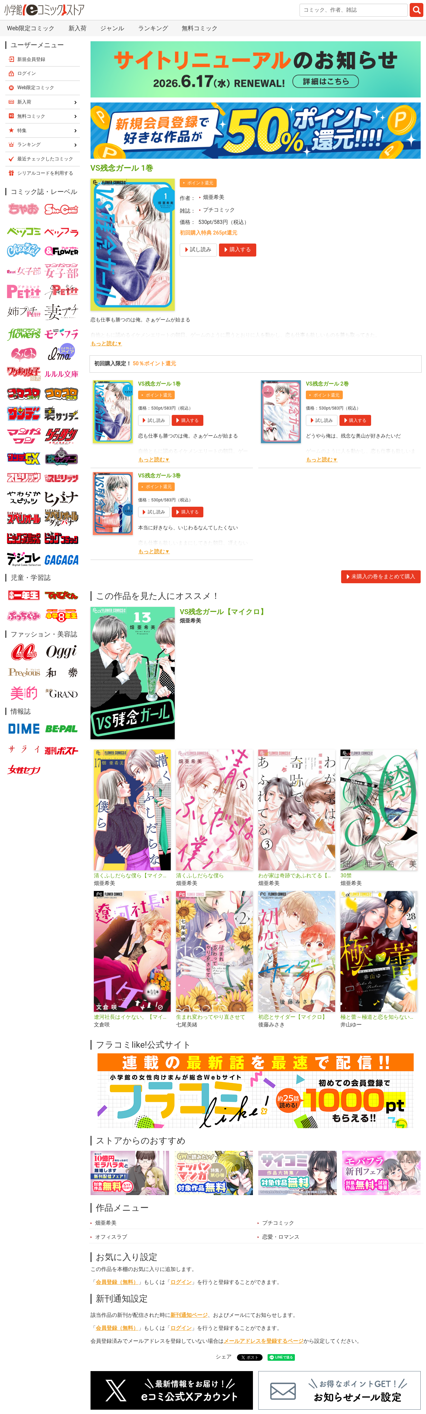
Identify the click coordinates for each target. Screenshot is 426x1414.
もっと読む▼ (106, 344)
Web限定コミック (31, 28)
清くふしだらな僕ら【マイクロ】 (132, 876)
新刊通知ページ (189, 1315)
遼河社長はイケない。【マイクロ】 (132, 1017)
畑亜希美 (213, 197)
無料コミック (200, 28)
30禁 (346, 876)
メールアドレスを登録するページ (264, 1341)
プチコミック (219, 210)
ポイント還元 (200, 182)
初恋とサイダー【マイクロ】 (292, 1017)
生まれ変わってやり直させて (210, 1017)
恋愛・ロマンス (281, 1237)
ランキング (153, 28)
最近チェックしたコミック (45, 158)
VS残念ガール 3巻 (159, 476)
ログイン (181, 1282)
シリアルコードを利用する (45, 173)
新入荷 (78, 28)
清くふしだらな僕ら (200, 876)
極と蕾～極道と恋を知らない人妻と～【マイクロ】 (378, 1017)
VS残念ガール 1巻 (159, 384)
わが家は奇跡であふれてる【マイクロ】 (296, 876)
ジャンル (112, 28)
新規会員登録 (31, 59)
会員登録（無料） (117, 1282)
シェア (224, 1357)
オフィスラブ (111, 1237)
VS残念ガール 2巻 (327, 384)
